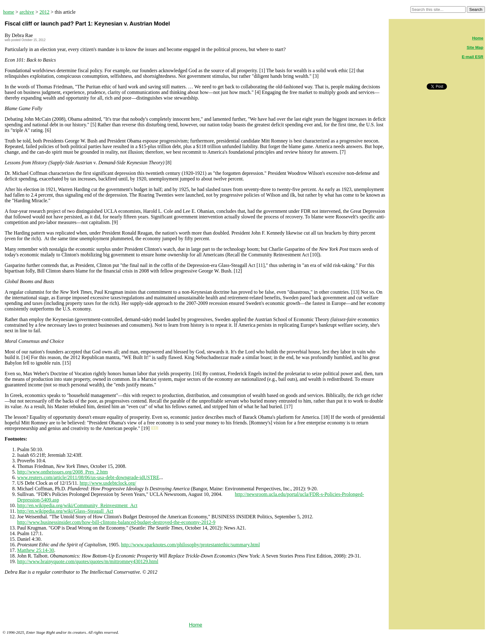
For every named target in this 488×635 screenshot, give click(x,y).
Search (475, 9)
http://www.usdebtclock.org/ (108, 483)
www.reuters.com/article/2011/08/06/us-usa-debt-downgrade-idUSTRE (88, 477)
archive (27, 12)
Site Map (475, 47)
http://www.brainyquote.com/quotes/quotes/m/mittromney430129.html (87, 561)
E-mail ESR (472, 56)
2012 (44, 12)
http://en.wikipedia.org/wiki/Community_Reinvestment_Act (77, 505)
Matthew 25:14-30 (35, 550)
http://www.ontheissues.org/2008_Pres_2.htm (62, 471)
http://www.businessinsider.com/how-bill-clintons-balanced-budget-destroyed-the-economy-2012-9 (116, 522)
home (8, 12)
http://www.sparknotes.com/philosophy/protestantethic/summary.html (190, 544)
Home (195, 625)
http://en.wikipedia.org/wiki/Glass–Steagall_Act (65, 511)
